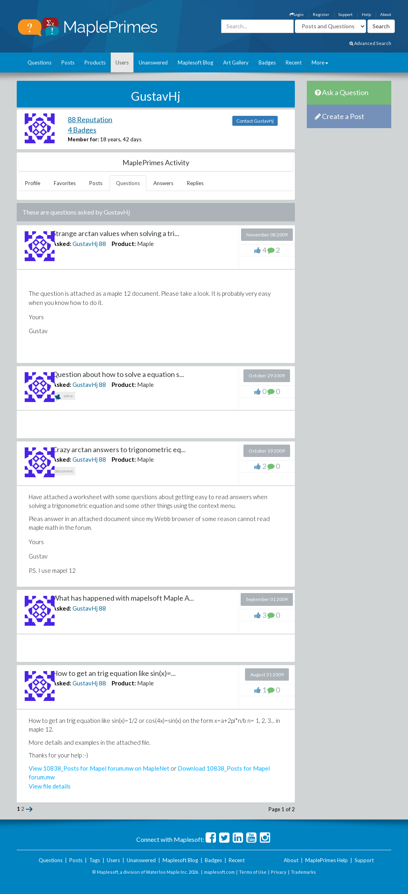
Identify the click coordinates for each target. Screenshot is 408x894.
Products (95, 62)
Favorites (65, 183)
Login (297, 14)
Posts (68, 62)
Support (345, 14)
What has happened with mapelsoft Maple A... (123, 597)
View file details (50, 786)
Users (122, 62)
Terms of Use (253, 871)
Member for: (83, 139)
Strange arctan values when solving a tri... (115, 233)
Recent (294, 62)
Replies (195, 183)
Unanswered (153, 62)
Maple (145, 243)
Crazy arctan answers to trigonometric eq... (119, 449)
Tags (94, 860)
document (64, 470)
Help (366, 14)
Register (321, 14)
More (320, 62)
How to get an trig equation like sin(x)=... (114, 673)
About (385, 14)
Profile (32, 183)
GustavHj (85, 243)
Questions (39, 62)
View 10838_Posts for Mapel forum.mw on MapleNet (99, 768)
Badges (267, 62)
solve (64, 396)
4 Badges (82, 129)
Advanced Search (370, 43)
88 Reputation (90, 119)
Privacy (278, 871)
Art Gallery (236, 62)
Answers (163, 183)
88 (102, 243)
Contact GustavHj (255, 121)
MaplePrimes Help (326, 860)
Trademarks (303, 871)
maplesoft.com (219, 871)
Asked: (61, 243)
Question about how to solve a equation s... (118, 374)
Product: (124, 243)
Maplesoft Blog (195, 62)
